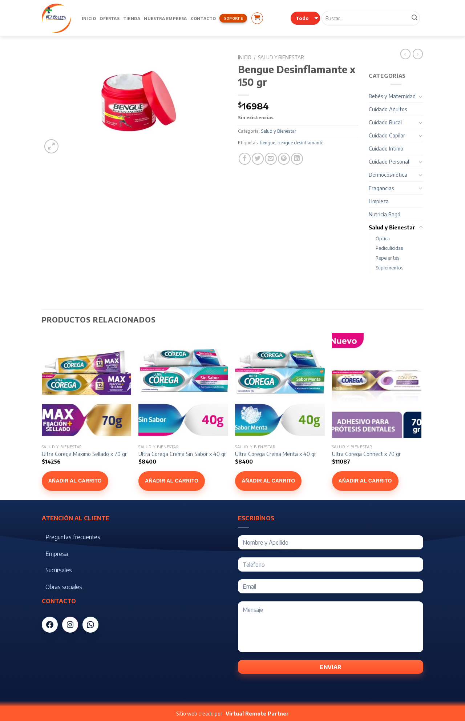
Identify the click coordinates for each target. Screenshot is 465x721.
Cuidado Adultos (388, 109)
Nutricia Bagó (384, 214)
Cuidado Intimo (386, 148)
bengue (267, 142)
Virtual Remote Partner (257, 713)
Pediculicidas (389, 248)
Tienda (131, 18)
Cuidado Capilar (387, 135)
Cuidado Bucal (385, 122)
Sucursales (58, 570)
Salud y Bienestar (281, 57)
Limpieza (379, 201)
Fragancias (381, 188)
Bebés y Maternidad (392, 96)
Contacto (203, 18)
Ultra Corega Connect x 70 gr (366, 453)
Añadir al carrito (75, 481)
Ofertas (110, 18)
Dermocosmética (388, 174)
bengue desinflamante (300, 142)
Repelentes (387, 258)
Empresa (56, 553)
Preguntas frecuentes (72, 537)
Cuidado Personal (389, 161)
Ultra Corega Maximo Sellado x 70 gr (84, 453)
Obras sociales (63, 586)
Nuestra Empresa (165, 18)
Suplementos (389, 268)
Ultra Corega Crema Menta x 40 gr (275, 453)
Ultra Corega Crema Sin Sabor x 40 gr (182, 453)
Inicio (89, 18)
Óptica (383, 238)
